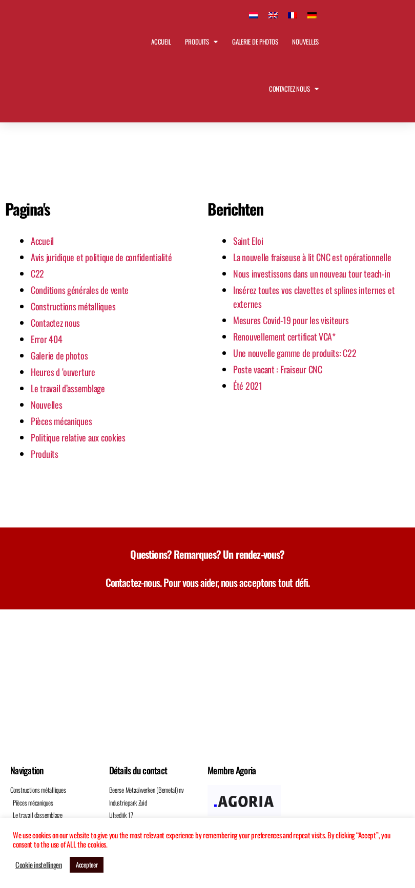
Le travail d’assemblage (68, 388)
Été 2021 (247, 385)
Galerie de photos (255, 41)
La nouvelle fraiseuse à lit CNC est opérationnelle (312, 257)
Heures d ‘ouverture (63, 371)
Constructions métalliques (73, 306)
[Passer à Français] (292, 14)
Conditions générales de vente (80, 290)
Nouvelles (305, 41)
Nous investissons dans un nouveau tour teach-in (311, 273)
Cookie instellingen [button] (38, 865)
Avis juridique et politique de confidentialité (101, 257)
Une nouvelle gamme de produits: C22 (295, 353)
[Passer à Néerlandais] (253, 14)
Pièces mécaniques (61, 421)
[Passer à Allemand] (312, 14)
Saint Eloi (248, 240)
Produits (201, 41)
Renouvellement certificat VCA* (284, 336)
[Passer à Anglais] (273, 14)
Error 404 (47, 339)
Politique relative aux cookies (78, 437)
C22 (37, 273)
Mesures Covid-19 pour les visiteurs (291, 320)
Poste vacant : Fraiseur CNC (277, 369)
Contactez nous (294, 88)
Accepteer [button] (87, 864)
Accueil (161, 41)
